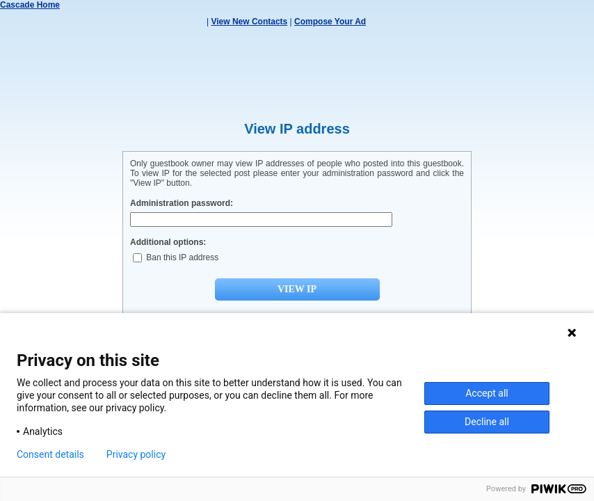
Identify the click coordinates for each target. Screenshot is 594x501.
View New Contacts (249, 21)
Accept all (486, 393)
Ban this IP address (175, 257)
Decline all (487, 421)
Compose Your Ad (330, 21)
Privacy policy (136, 454)
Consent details (50, 454)
